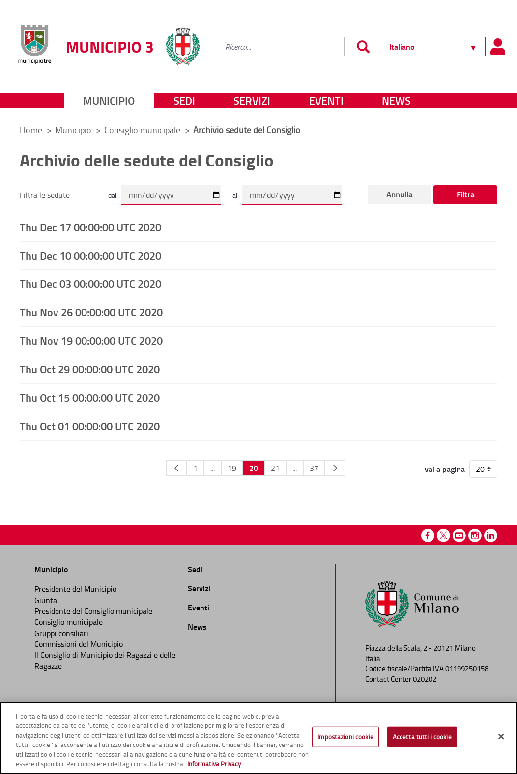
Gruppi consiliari (61, 633)
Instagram (475, 535)
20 (253, 467)
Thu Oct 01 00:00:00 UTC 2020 (90, 426)
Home (31, 130)
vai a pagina (445, 469)
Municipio (109, 100)
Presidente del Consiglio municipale (93, 611)
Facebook (427, 535)
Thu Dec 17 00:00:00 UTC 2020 (90, 227)
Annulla (399, 194)
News (396, 100)
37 (314, 468)
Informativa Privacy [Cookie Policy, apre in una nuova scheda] (214, 763)
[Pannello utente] (497, 46)
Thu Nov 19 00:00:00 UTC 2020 (91, 340)
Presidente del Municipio (75, 588)
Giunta (45, 600)
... (212, 468)
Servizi (251, 100)
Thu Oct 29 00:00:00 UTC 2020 (90, 369)
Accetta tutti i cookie (422, 736)
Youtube (459, 535)
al (234, 195)
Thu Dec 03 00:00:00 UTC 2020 (90, 283)
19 (232, 468)
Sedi (184, 100)
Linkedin (490, 535)
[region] (258, 738)
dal (112, 195)
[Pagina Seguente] (335, 468)
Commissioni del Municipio (78, 643)
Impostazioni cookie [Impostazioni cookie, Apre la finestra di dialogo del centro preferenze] (345, 736)
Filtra (465, 194)
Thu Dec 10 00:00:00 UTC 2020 (90, 255)
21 (275, 468)
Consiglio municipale (143, 130)
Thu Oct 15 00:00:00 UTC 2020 (90, 397)
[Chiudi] (501, 736)
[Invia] (363, 46)
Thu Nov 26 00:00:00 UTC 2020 (91, 312)
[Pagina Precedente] (176, 468)
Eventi (326, 100)
